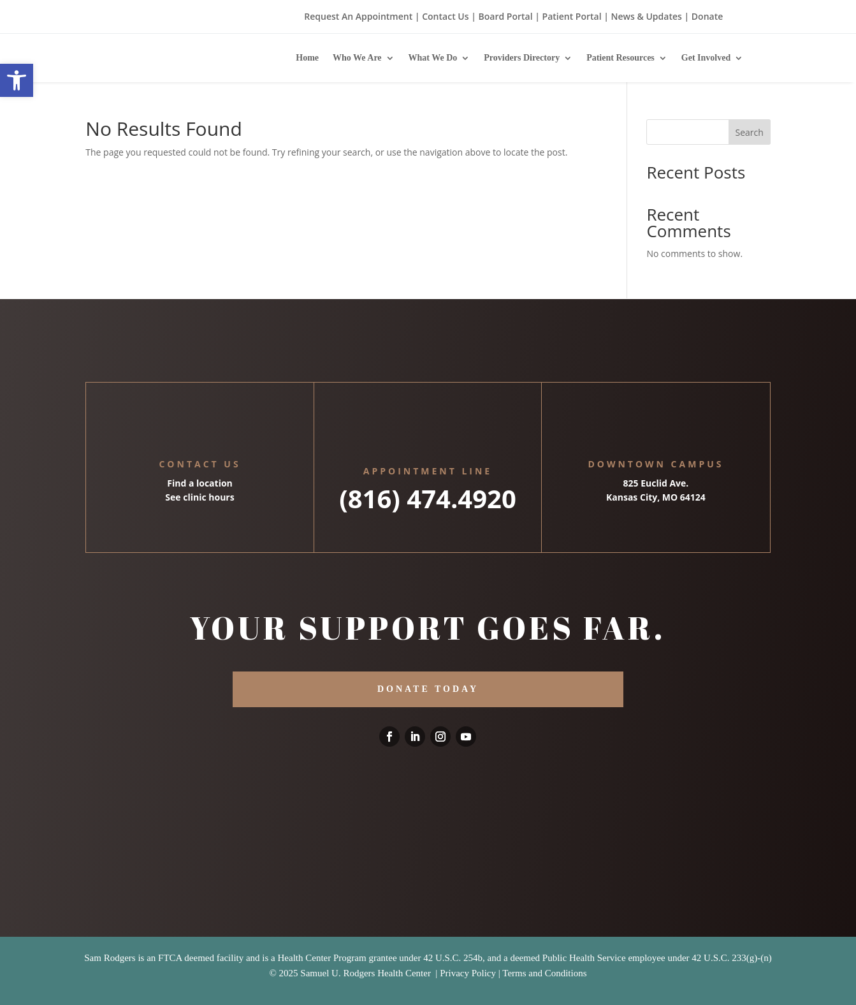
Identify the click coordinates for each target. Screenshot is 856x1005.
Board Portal (504, 16)
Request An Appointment (358, 16)
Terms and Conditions (544, 973)
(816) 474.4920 (427, 498)
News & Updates (646, 16)
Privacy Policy (468, 973)
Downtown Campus (655, 464)
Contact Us (445, 16)
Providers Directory (522, 57)
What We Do (433, 57)
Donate (707, 16)
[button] (16, 80)
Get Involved (705, 57)
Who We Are (357, 57)
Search (750, 132)
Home (307, 57)
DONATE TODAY (428, 689)
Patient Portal (572, 16)
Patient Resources (620, 57)
